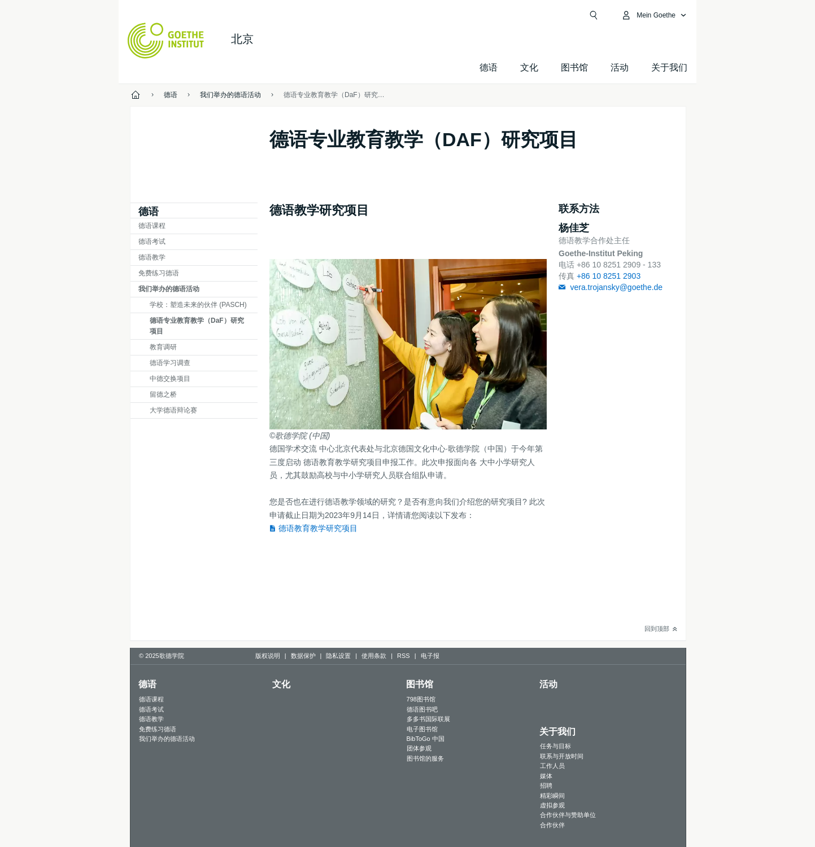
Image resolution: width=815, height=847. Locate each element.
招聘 (546, 785)
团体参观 (419, 748)
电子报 (430, 655)
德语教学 (151, 257)
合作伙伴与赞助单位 (568, 814)
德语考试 (151, 241)
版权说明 (267, 655)
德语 (489, 67)
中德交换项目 (170, 379)
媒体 (546, 776)
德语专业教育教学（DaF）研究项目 (197, 326)
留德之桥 (163, 394)
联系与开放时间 (561, 756)
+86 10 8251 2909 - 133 (619, 264)
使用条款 (373, 655)
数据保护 (303, 655)
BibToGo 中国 (425, 738)
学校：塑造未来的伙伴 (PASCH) (198, 305)
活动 (548, 684)
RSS (403, 655)
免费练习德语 (158, 273)
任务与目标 (555, 746)
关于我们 (669, 67)
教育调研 (163, 347)
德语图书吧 (422, 709)
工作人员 (552, 765)
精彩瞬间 (552, 795)
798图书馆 (421, 699)
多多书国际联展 (428, 719)
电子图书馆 (422, 729)
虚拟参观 (552, 805)
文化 (281, 684)
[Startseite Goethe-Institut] (166, 41)
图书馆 (574, 67)
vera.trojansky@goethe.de (616, 287)
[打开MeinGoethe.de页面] (653, 15)
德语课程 (151, 226)
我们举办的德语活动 (168, 289)
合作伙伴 (552, 825)
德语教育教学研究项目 (318, 528)
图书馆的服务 (425, 758)
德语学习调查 (170, 363)
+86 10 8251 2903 (608, 275)
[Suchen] (593, 15)
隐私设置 (338, 655)
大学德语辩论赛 (173, 410)
